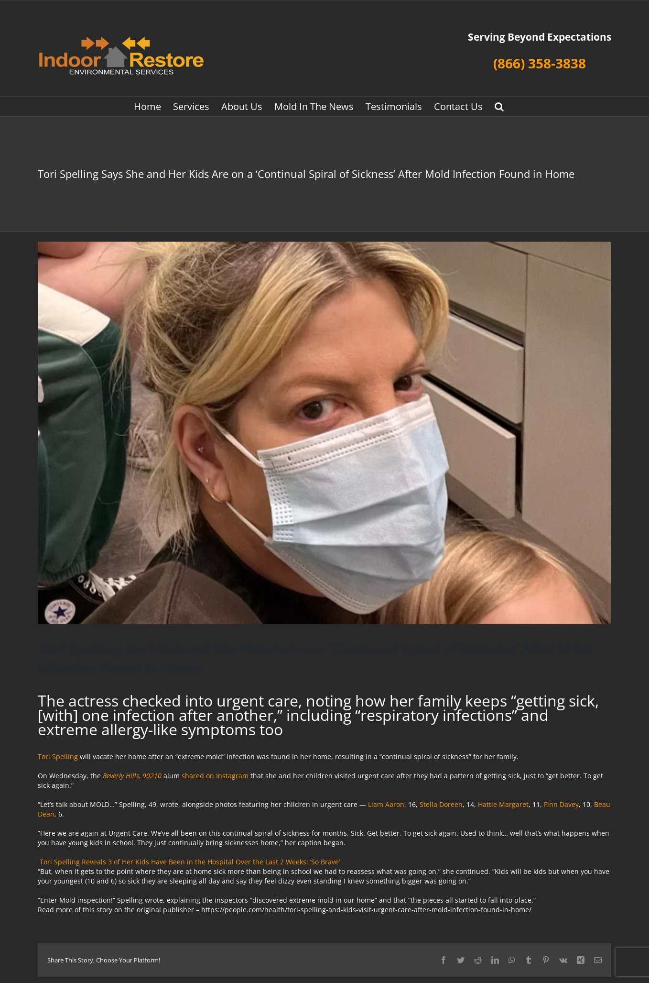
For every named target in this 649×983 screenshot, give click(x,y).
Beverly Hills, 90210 (132, 775)
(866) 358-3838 (539, 63)
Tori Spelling (58, 756)
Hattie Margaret (503, 804)
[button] (499, 106)
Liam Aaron (386, 804)
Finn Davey (561, 804)
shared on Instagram (215, 775)
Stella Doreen (441, 804)
